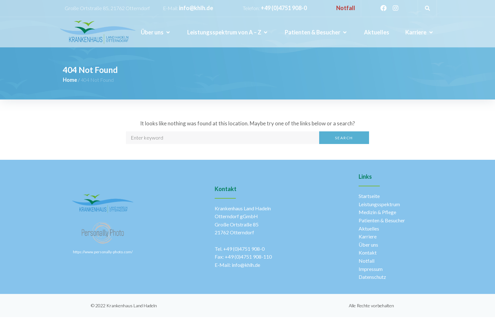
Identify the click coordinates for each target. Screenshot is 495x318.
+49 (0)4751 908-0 (284, 7)
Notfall (345, 7)
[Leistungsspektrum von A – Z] (228, 32)
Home (70, 80)
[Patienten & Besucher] (316, 32)
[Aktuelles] (376, 32)
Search (344, 138)
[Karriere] (419, 32)
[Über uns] (156, 32)
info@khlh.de (196, 7)
